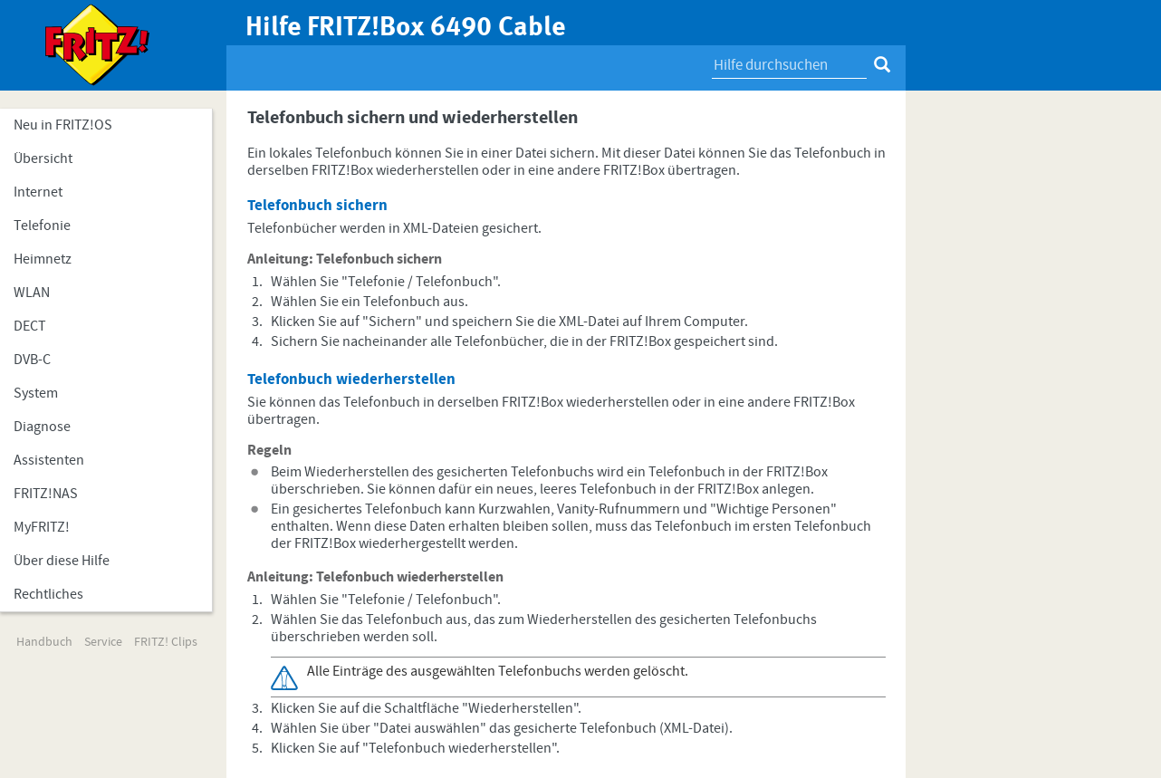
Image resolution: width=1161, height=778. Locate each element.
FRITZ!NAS (46, 494)
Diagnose (42, 427)
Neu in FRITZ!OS (63, 125)
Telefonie (42, 225)
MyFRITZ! (42, 527)
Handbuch (44, 642)
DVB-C (32, 360)
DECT (30, 326)
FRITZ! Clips (165, 642)
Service (103, 642)
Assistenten (49, 460)
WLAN (32, 292)
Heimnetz (43, 259)
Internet (38, 192)
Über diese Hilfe (62, 561)
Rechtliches (48, 594)
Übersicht (43, 158)
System (36, 393)
